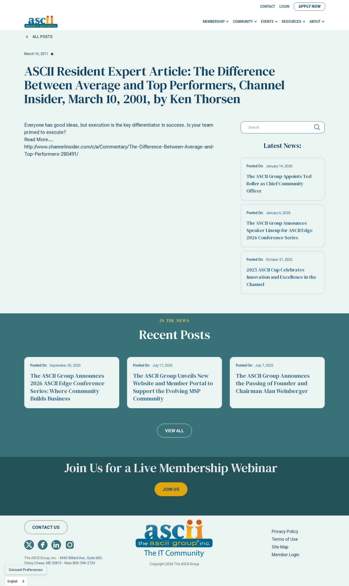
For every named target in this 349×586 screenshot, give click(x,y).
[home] (41, 21)
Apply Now (310, 6)
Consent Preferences (26, 570)
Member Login (285, 554)
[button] (216, 21)
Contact (267, 6)
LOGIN (284, 6)
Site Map (280, 546)
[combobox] (16, 581)
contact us (46, 527)
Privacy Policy (285, 531)
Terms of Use (285, 539)
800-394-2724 (84, 563)
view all (174, 430)
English (13, 581)
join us (157, 489)
